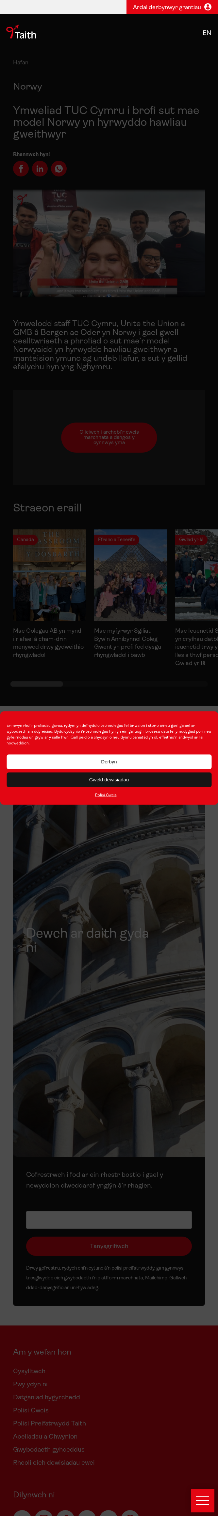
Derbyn (109, 761)
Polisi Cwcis (106, 795)
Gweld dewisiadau (109, 779)
